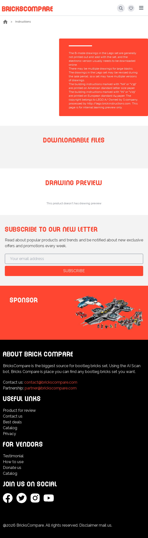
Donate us (12, 467)
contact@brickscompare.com (50, 382)
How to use (13, 461)
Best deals (12, 422)
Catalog (10, 428)
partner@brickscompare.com (51, 388)
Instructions (23, 21)
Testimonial (13, 456)
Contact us (13, 416)
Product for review (19, 410)
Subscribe (74, 271)
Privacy (9, 433)
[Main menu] (141, 8)
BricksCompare (27, 8)
